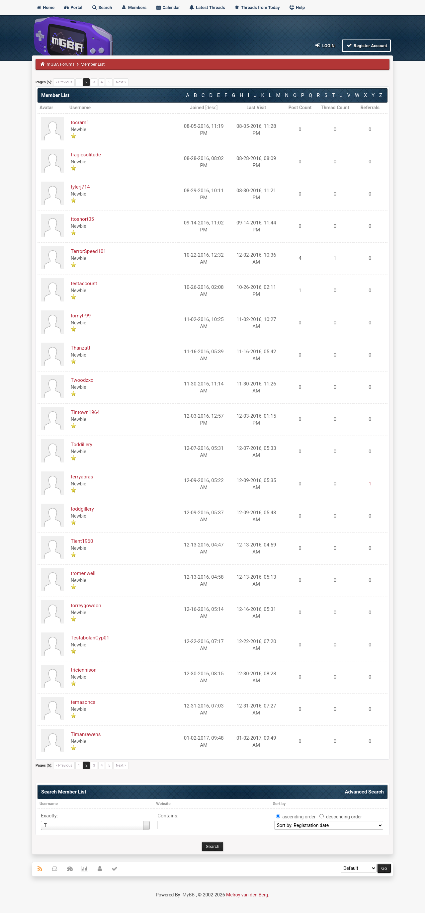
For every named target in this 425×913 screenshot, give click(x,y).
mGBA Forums (61, 64)
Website (163, 803)
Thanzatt (80, 348)
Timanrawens (86, 734)
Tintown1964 (85, 412)
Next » (121, 82)
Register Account (366, 45)
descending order (344, 816)
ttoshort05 (82, 219)
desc (211, 107)
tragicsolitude (86, 155)
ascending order (298, 816)
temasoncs (83, 702)
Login (324, 45)
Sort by (279, 803)
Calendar (167, 7)
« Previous (63, 82)
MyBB (189, 894)
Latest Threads (207, 7)
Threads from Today (257, 7)
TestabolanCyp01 (90, 638)
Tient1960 (82, 541)
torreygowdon (86, 606)
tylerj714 (80, 187)
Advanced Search (364, 792)
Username (49, 803)
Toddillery (81, 445)
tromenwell (83, 573)
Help (297, 7)
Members (133, 7)
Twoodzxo (82, 380)
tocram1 (80, 122)
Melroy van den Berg (247, 894)
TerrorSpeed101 (88, 251)
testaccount (84, 284)
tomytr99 (81, 316)
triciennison (84, 670)
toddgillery (82, 509)
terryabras (82, 477)
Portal (72, 7)
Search (101, 7)
